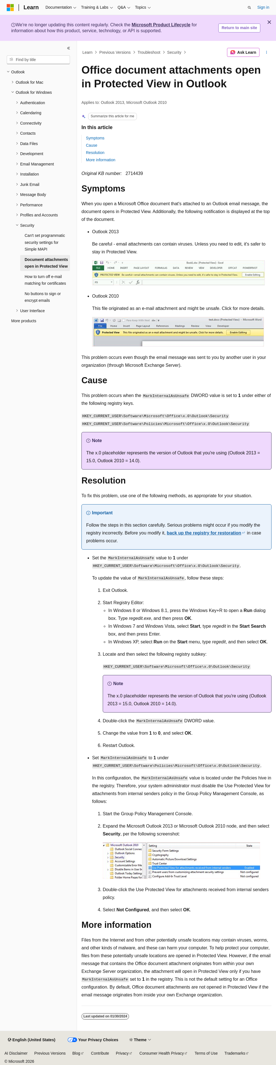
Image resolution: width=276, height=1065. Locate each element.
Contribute (100, 1053)
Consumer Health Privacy (161, 1053)
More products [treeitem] (23, 321)
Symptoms (95, 138)
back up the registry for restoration (204, 533)
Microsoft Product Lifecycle (161, 24)
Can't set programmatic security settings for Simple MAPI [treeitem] (45, 242)
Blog (76, 1053)
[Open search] (249, 8)
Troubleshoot (148, 52)
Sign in (263, 7)
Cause (91, 145)
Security (174, 52)
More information (100, 160)
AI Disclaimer (15, 1053)
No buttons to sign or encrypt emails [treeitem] (43, 297)
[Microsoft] (10, 7)
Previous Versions (115, 52)
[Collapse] (68, 48)
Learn (88, 52)
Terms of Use (206, 1053)
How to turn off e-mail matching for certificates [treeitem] (45, 280)
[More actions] (267, 52)
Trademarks (234, 1053)
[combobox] (38, 59)
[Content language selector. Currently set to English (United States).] (31, 1040)
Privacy (122, 1053)
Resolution (95, 152)
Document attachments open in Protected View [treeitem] (46, 263)
